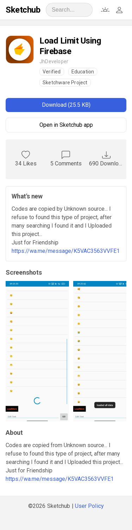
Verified (52, 71)
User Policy (89, 506)
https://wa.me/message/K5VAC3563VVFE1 (66, 251)
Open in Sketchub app (66, 125)
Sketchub (23, 10)
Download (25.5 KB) (66, 105)
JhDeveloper (53, 61)
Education (82, 71)
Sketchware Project (65, 82)
